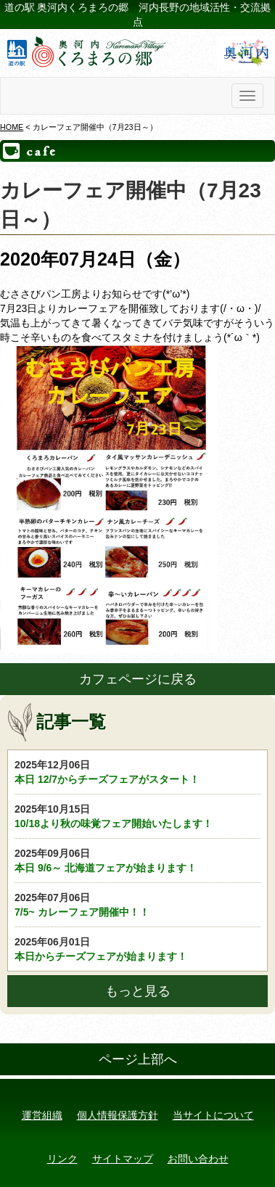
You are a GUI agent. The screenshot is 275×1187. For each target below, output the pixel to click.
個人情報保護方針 (117, 1115)
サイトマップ (122, 1159)
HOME (11, 127)
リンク (62, 1159)
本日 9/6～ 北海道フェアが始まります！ (137, 860)
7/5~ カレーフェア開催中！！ (137, 904)
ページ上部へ (138, 1059)
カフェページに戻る (138, 679)
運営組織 (42, 1115)
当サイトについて (213, 1115)
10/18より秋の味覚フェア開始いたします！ (137, 815)
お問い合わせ (198, 1159)
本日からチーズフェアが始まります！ (137, 948)
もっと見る (138, 991)
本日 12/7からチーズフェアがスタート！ (137, 771)
